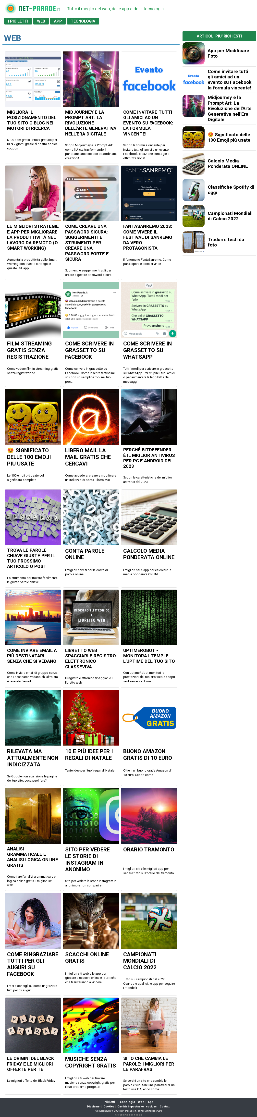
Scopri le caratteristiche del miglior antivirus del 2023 (147, 480)
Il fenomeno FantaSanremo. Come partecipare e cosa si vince (147, 262)
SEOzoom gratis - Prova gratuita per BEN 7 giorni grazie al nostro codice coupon (32, 144)
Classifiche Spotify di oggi (231, 189)
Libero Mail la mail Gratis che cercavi (88, 457)
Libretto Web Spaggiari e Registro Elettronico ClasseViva (90, 659)
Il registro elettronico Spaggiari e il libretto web (89, 680)
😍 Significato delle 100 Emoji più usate (29, 457)
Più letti (109, 1102)
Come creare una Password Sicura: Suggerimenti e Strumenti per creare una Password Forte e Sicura (87, 243)
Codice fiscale (133, 1114)
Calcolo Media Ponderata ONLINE (148, 554)
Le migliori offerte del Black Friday (31, 1080)
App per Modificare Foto (228, 53)
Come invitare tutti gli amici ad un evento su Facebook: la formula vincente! (148, 123)
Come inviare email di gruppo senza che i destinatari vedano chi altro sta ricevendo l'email (32, 677)
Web (141, 1102)
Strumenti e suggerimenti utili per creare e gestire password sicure (88, 273)
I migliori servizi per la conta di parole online (86, 572)
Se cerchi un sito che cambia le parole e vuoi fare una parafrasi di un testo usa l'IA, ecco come (149, 1085)
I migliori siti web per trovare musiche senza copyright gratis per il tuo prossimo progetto (90, 1082)
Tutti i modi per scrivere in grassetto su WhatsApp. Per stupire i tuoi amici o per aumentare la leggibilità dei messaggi (149, 375)
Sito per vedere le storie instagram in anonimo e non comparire (90, 883)
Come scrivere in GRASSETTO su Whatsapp (147, 350)
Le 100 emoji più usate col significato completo (25, 478)
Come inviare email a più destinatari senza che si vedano (32, 656)
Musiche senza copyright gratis (90, 1062)
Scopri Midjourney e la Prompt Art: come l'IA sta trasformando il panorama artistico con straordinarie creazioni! (91, 151)
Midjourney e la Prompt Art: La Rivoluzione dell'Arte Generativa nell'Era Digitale (90, 123)
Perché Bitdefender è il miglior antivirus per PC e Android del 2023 (149, 458)
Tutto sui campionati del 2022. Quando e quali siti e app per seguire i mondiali (149, 983)
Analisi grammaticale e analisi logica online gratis (32, 857)
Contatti (165, 1106)
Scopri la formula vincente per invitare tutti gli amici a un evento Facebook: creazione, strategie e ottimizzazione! (146, 151)
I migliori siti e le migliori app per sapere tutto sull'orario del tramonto (148, 871)
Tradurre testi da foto (226, 242)
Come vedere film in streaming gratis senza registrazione (33, 371)
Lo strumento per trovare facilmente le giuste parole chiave (32, 580)
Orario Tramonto (148, 849)
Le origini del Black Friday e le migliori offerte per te (30, 1064)
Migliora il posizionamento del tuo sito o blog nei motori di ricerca (31, 120)
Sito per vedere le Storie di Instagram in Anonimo (87, 859)
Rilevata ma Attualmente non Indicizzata (32, 758)
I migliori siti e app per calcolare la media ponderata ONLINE (147, 572)
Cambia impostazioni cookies (137, 1106)
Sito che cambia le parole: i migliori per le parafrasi (148, 1064)
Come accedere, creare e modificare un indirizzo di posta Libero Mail (90, 478)
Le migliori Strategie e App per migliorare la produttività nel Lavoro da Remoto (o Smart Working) (33, 237)
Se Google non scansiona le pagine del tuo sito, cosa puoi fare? (32, 778)
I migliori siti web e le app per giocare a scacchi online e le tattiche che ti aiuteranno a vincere (90, 978)
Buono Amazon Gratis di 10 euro (147, 754)
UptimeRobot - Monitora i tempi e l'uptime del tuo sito (149, 656)
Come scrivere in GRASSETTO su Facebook (89, 350)
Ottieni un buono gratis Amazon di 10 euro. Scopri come (147, 773)
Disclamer (93, 1106)
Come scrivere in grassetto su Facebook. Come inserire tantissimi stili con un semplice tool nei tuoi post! (90, 375)
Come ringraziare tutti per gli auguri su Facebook (32, 964)
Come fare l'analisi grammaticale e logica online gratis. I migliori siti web (31, 881)
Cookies (108, 1106)
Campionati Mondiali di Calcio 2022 (140, 961)
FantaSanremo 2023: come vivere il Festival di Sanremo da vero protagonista (147, 237)
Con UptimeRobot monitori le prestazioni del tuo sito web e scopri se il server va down (149, 677)
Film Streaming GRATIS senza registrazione (29, 350)
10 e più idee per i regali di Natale (89, 754)
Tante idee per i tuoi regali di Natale (89, 770)
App (150, 1102)
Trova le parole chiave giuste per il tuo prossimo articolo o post (31, 558)
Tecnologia (126, 1102)
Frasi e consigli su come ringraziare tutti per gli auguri (32, 988)
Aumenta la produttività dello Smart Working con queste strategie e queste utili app (32, 264)
